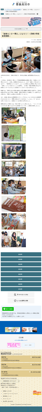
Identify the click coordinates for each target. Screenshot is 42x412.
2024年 (20, 264)
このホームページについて (10, 393)
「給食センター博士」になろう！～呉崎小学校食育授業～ (20, 14)
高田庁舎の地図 (36, 357)
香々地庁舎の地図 (35, 372)
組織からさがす (7, 391)
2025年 (20, 259)
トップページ (8, 9)
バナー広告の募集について (21, 340)
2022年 (20, 274)
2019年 (20, 289)
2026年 (20, 254)
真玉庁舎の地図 (36, 364)
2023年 (20, 269)
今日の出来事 (17, 9)
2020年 (20, 284)
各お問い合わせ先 (8, 401)
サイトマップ (6, 398)
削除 (37, 14)
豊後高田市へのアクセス (9, 381)
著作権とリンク (7, 396)
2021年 (20, 279)
